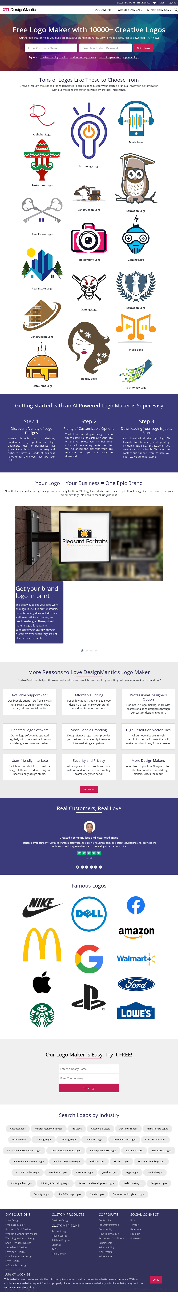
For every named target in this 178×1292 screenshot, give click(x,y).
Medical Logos (155, 1171)
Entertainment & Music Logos (29, 1160)
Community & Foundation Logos (24, 1149)
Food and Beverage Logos (67, 1160)
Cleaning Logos (68, 1138)
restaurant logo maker (83, 56)
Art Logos (77, 1127)
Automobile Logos (100, 1127)
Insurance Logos (84, 1171)
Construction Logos (155, 1138)
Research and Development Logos (96, 1182)
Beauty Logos (19, 1138)
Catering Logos (43, 1138)
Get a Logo (143, 48)
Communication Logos (124, 1138)
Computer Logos (94, 1138)
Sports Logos (97, 1193)
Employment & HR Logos (103, 1149)
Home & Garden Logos (27, 1171)
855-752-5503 (143, 2)
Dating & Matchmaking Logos (65, 1149)
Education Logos (134, 1149)
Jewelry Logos (110, 1171)
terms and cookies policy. (19, 1287)
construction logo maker (54, 56)
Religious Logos (159, 1182)
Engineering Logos (161, 1149)
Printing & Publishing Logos (55, 1182)
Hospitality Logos (58, 1171)
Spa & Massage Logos (70, 1193)
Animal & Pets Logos (157, 1127)
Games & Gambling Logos (151, 1160)
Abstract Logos (18, 1127)
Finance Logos (121, 1160)
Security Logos (41, 1193)
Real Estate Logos (132, 1182)
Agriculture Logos (128, 1127)
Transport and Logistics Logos (128, 1193)
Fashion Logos (97, 1160)
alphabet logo (131, 56)
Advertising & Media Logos (48, 1127)
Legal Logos (132, 1171)
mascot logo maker (110, 56)
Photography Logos (21, 1182)
